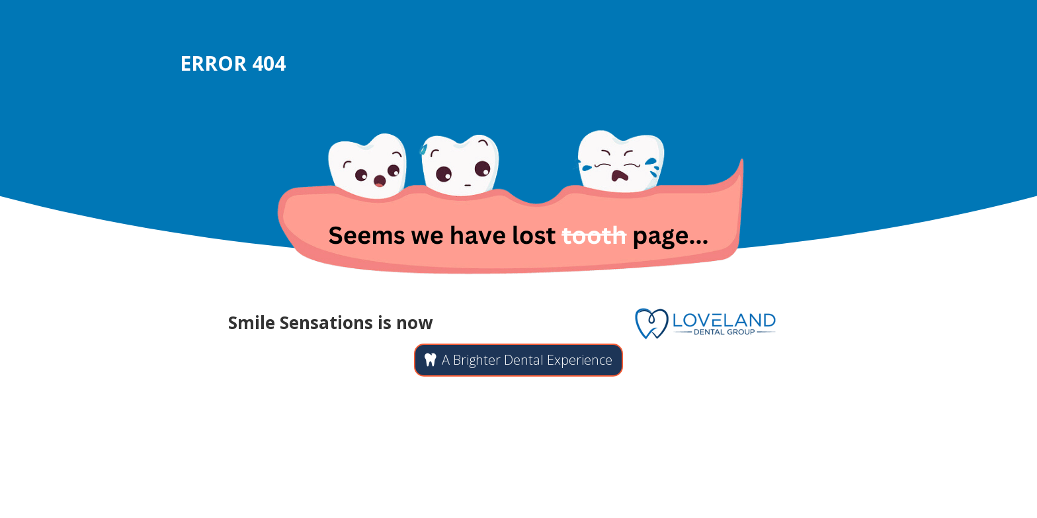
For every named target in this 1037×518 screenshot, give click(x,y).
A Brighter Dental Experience (527, 360)
